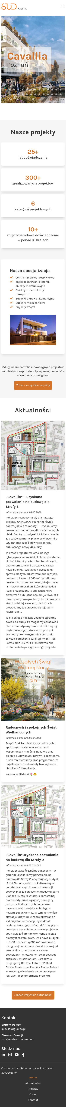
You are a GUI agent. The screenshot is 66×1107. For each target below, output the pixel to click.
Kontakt (33, 1100)
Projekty (33, 1088)
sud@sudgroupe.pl (13, 1029)
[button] (6, 89)
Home (33, 1077)
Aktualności (33, 1083)
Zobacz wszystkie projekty (33, 385)
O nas (33, 1094)
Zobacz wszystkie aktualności (33, 995)
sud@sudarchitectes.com (17, 1039)
